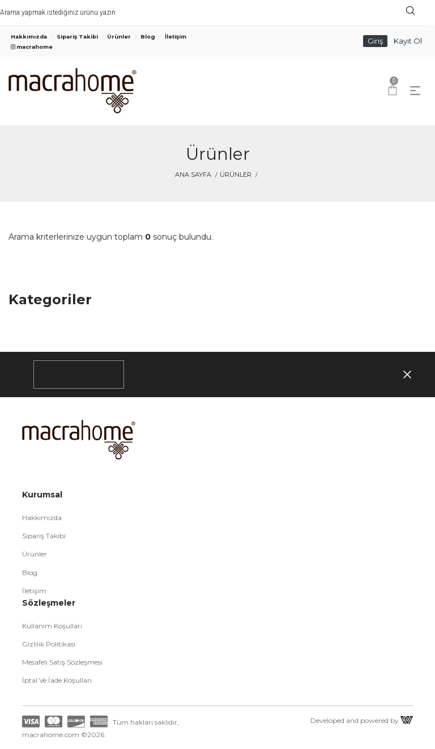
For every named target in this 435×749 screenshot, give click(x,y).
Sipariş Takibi (77, 36)
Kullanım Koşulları (52, 626)
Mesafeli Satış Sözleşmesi (62, 662)
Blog (147, 36)
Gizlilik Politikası (48, 644)
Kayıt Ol (408, 40)
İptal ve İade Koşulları (57, 680)
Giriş (375, 40)
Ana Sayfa (193, 174)
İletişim (175, 36)
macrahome (32, 47)
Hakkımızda (29, 36)
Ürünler (119, 36)
